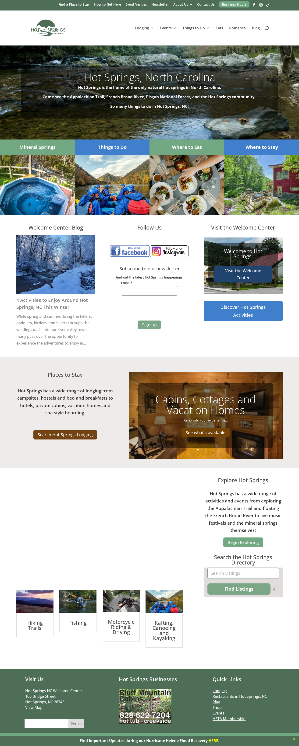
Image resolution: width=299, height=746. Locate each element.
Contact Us (206, 5)
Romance (237, 28)
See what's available (205, 432)
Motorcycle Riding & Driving (121, 626)
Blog (256, 28)
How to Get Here (107, 5)
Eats (219, 28)
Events (166, 28)
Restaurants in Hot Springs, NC (240, 696)
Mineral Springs (37, 147)
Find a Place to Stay (74, 5)
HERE (213, 740)
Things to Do (193, 28)
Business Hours (234, 4)
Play (216, 701)
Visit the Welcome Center (243, 274)
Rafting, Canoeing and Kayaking (164, 630)
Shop (217, 707)
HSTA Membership (229, 718)
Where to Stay (262, 147)
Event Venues (136, 5)
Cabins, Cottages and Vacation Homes (205, 404)
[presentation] (145, 308)
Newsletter (160, 5)
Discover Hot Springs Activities (243, 311)
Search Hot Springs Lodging (65, 434)
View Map (34, 707)
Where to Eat (187, 147)
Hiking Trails (35, 625)
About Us (180, 5)
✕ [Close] (293, 739)
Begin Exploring (243, 542)
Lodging (142, 28)
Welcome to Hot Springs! (243, 254)
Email (126, 283)
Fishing (78, 622)
